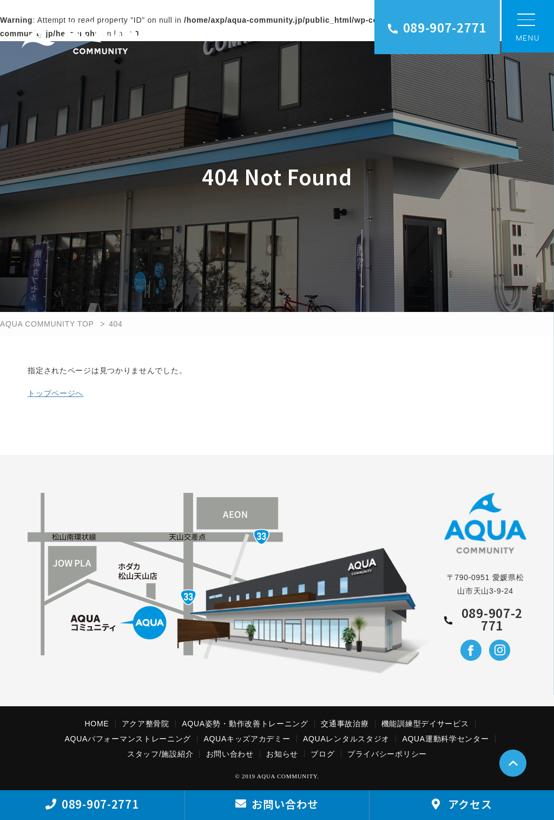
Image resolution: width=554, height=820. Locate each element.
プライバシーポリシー (387, 754)
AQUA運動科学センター (445, 739)
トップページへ (55, 393)
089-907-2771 (437, 27)
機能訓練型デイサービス (425, 723)
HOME (97, 723)
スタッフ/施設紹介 (160, 754)
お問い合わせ (230, 754)
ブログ (322, 754)
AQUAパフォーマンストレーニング (128, 739)
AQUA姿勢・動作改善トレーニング (245, 723)
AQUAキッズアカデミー (246, 739)
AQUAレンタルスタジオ (346, 739)
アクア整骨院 (145, 723)
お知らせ (282, 754)
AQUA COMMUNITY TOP (47, 324)
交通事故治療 (344, 723)
